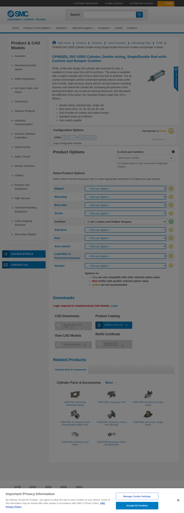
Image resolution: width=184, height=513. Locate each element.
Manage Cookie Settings (137, 502)
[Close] (178, 506)
